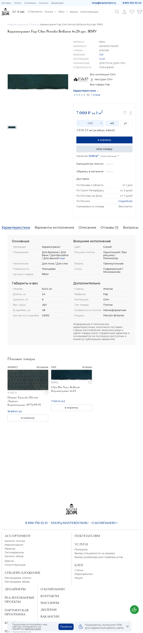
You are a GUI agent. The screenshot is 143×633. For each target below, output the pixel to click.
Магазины (50, 603)
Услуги (81, 544)
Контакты (43, 3)
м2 (112, 123)
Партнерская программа (16, 612)
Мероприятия (84, 574)
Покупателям (87, 536)
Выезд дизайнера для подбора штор (99, 557)
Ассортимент (18, 536)
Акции (79, 577)
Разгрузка (81, 549)
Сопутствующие (15, 564)
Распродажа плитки (18, 577)
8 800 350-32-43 (132, 3)
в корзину (104, 139)
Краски (9, 560)
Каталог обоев (14, 556)
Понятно (66, 626)
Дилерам (49, 610)
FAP (101, 54)
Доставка (6, 3)
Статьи (79, 570)
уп (125, 123)
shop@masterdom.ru (104, 3)
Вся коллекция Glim (103, 74)
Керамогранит (14, 544)
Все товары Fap (100, 84)
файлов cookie (32, 629)
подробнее (125, 201)
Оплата (17, 3)
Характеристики (84, 90)
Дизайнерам (57, 3)
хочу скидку (104, 148)
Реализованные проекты (20, 600)
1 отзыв (95, 94)
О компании (30, 3)
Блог (79, 565)
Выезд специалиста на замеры (95, 553)
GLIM (102, 59)
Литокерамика (14, 552)
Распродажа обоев (17, 581)
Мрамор (10, 548)
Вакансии (50, 616)
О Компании (53, 589)
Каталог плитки (15, 541)
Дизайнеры (15, 589)
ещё (62, 258)
